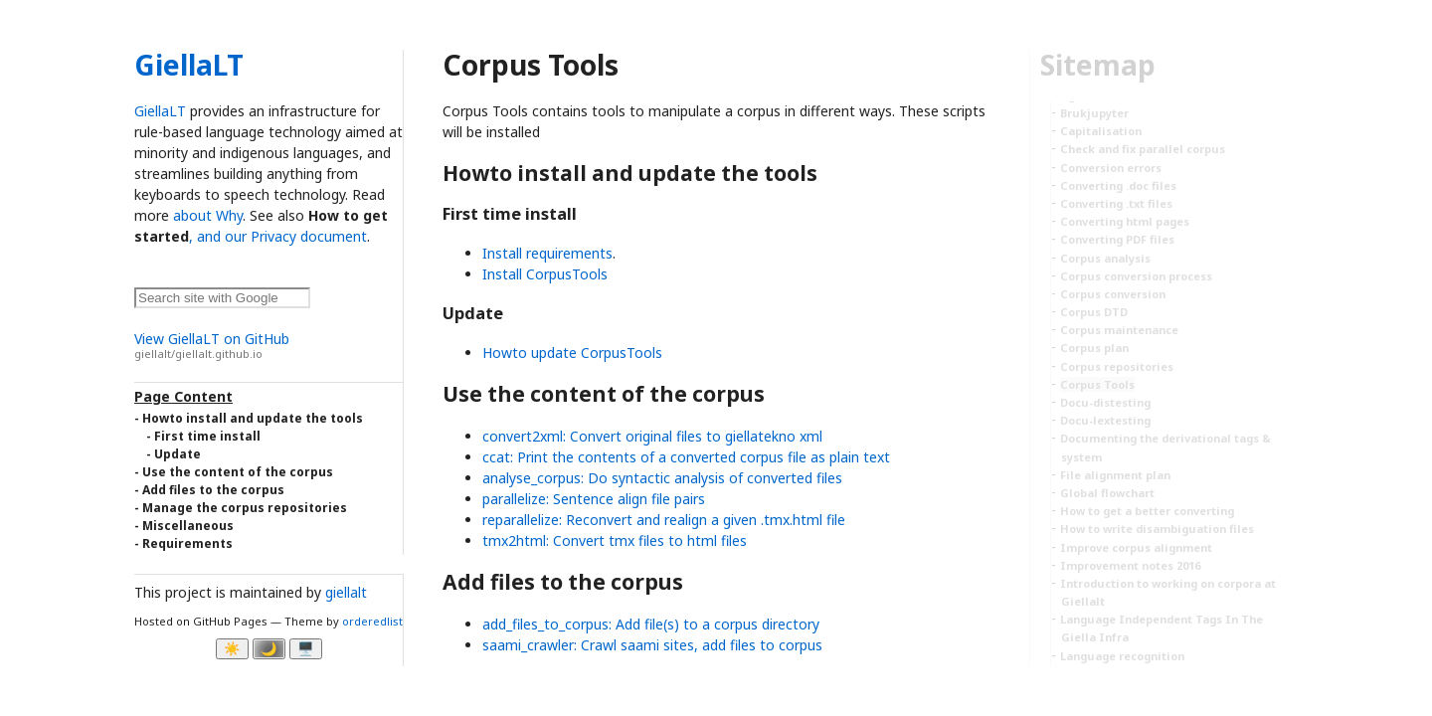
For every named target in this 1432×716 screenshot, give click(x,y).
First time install (207, 436)
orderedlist (372, 621)
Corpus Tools (1097, 384)
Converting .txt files (1116, 203)
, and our (220, 236)
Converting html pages (1124, 221)
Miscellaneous (188, 525)
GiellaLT (189, 65)
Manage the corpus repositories (244, 507)
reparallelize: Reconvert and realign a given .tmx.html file (663, 519)
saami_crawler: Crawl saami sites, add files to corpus (652, 644)
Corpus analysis (1105, 258)
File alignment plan (1115, 474)
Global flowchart (1107, 492)
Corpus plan (1094, 347)
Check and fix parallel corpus (1142, 148)
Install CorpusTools (545, 274)
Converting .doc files (1118, 185)
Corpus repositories (1116, 366)
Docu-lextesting (1105, 420)
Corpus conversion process (1136, 275)
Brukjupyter (1094, 112)
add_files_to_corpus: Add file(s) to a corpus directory (650, 624)
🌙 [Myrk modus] (269, 648)
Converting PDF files (1117, 239)
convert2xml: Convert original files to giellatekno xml (652, 436)
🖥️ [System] (305, 648)
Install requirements (547, 253)
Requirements (187, 543)
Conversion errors (1111, 167)
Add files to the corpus (213, 489)
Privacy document (309, 236)
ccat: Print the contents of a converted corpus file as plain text (686, 457)
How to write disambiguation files (1157, 528)
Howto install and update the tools (252, 418)
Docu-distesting (1105, 402)
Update (177, 454)
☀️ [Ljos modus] (232, 648)
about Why (208, 215)
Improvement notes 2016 (1130, 565)
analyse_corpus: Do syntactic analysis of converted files (662, 477)
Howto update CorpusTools (572, 352)
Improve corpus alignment (1136, 547)
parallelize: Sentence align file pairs (593, 498)
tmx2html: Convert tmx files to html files (614, 540)
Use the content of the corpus (237, 471)
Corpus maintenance (1119, 329)
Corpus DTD (1094, 311)
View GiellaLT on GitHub (268, 345)
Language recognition (1122, 655)
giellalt (346, 592)
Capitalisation (1101, 130)
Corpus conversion (1112, 293)
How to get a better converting (1147, 510)
